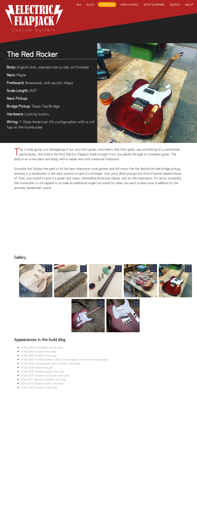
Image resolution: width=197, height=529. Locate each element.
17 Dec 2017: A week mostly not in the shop (45, 375)
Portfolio (107, 4)
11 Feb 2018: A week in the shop (38, 355)
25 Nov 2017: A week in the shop (39, 387)
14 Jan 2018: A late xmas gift (37, 367)
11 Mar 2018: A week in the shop (38, 351)
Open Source (129, 4)
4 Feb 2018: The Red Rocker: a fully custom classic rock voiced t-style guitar (64, 359)
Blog (90, 4)
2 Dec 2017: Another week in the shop (42, 383)
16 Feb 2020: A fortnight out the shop (42, 347)
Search (175, 4)
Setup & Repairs (154, 4)
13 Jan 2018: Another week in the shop (42, 371)
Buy (79, 4)
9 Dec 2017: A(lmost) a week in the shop (43, 379)
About (189, 4)
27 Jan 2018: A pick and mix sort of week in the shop (50, 363)
